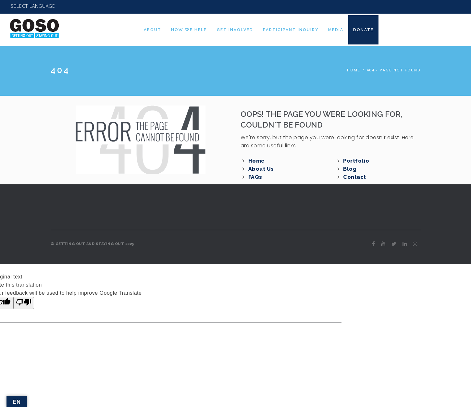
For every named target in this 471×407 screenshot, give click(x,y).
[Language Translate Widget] (33, 6)
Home (353, 70)
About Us (261, 169)
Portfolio (356, 161)
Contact (354, 177)
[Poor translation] (23, 303)
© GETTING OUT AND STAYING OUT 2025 (92, 244)
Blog (349, 169)
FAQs (255, 177)
